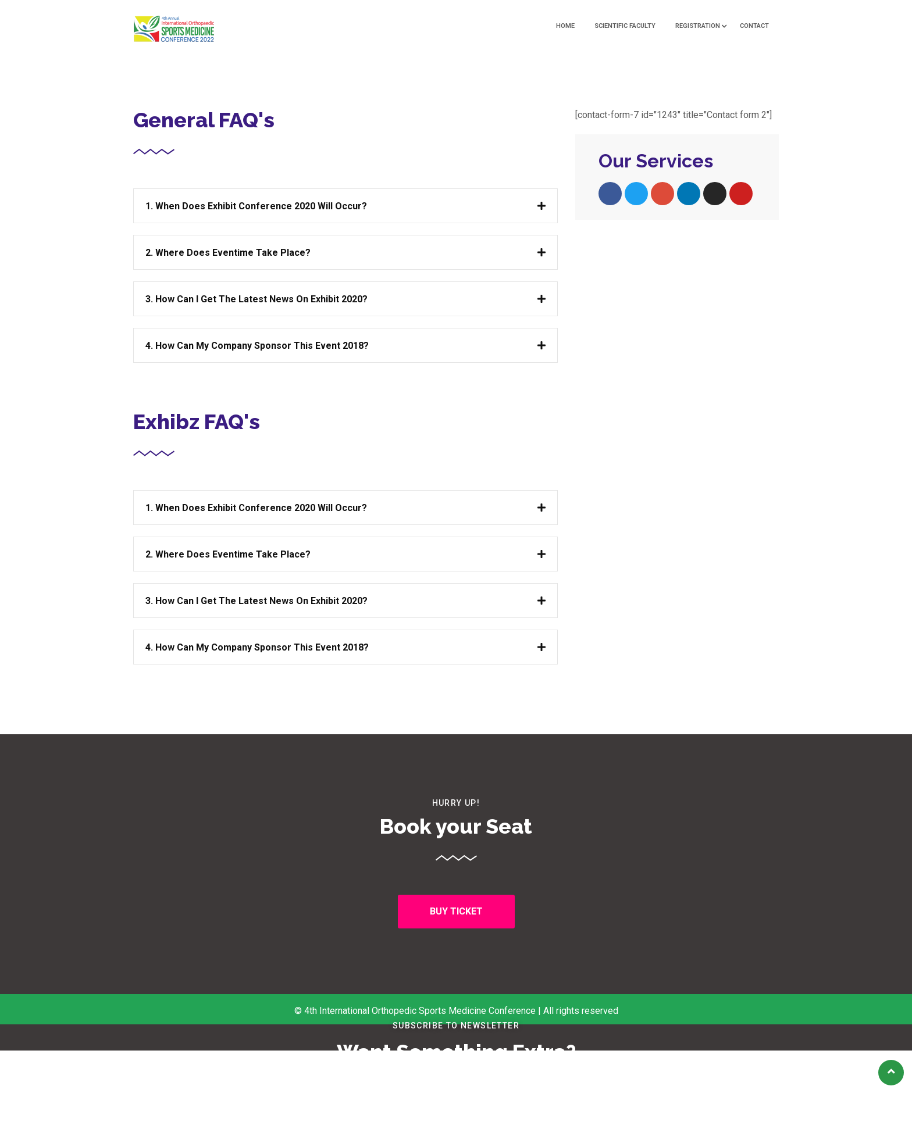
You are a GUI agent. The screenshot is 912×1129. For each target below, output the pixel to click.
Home (565, 26)
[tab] (345, 205)
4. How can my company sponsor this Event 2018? (257, 345)
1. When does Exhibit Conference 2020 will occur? (256, 206)
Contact (754, 26)
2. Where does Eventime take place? (228, 252)
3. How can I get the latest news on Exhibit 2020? (256, 299)
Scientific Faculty (625, 26)
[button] (456, 911)
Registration (697, 26)
